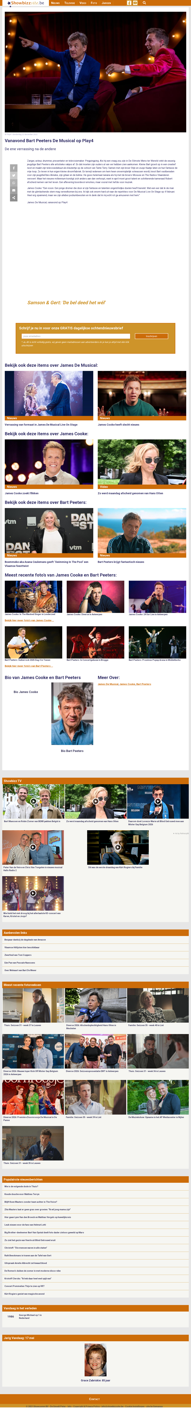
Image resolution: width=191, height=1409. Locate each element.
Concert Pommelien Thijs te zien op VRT (24, 1286)
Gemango (158, 1406)
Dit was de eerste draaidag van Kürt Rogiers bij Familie (115, 867)
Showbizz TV (12, 781)
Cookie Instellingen (134, 1406)
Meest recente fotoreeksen (22, 985)
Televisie (69, 3)
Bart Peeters (143, 684)
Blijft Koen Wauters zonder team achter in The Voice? (30, 1202)
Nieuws (55, 3)
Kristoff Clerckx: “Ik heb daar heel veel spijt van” (27, 1278)
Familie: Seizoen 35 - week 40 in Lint (146, 1025)
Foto (94, 3)
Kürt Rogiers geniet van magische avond (24, 1294)
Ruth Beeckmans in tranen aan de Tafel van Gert (27, 1255)
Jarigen (106, 3)
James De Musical (108, 684)
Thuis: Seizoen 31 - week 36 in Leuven (146, 1071)
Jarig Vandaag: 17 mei (19, 1338)
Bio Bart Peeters (72, 751)
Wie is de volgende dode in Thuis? (21, 1186)
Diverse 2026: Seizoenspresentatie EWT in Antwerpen (92, 1071)
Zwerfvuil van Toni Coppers (17, 955)
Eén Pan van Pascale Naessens (19, 963)
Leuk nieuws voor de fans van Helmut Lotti (25, 1225)
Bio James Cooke (26, 692)
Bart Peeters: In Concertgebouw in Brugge (87, 660)
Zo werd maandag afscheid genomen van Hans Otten (92, 821)
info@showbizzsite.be (112, 1406)
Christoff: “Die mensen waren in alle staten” (25, 1248)
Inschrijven (151, 336)
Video (83, 3)
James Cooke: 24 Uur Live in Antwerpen (148, 614)
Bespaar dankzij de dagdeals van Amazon (25, 940)
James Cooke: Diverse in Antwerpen (84, 614)
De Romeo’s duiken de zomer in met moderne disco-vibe (32, 1271)
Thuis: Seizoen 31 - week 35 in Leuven (21, 1163)
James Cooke (127, 684)
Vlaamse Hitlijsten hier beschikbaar (22, 947)
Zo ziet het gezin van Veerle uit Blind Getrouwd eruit (30, 1240)
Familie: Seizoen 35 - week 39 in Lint (83, 1117)
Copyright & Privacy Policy (86, 1406)
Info (69, 1406)
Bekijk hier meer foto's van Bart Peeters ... (29, 666)
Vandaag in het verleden (20, 1308)
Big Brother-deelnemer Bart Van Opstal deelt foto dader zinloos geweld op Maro (44, 1232)
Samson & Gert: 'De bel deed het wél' (66, 302)
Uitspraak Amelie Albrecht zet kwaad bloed (25, 1263)
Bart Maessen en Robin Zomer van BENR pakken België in (32, 821)
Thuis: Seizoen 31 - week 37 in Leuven (22, 1025)
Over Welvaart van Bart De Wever (20, 970)
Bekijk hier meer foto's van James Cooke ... (29, 620)
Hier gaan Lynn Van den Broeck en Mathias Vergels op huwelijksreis (37, 1217)
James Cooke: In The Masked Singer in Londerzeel (30, 614)
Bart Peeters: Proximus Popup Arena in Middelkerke (155, 660)
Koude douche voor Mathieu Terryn (21, 1194)
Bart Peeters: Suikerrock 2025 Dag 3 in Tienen (27, 660)
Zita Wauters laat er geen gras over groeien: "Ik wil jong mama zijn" (37, 1209)
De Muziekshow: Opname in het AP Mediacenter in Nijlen (156, 1117)
